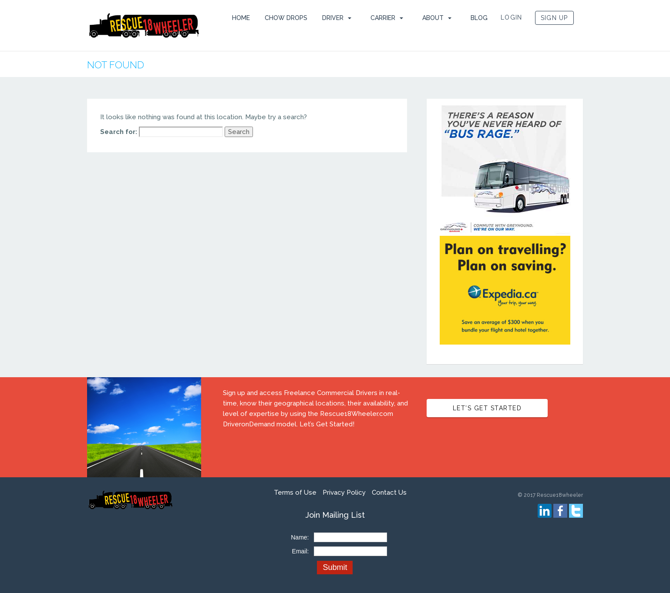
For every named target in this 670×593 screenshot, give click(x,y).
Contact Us (389, 492)
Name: (300, 537)
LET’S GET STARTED (487, 408)
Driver (332, 17)
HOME (241, 17)
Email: (300, 551)
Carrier (382, 17)
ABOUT (433, 17)
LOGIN (511, 17)
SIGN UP (554, 17)
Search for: (118, 132)
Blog (479, 17)
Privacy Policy (344, 492)
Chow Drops (286, 17)
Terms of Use (295, 492)
